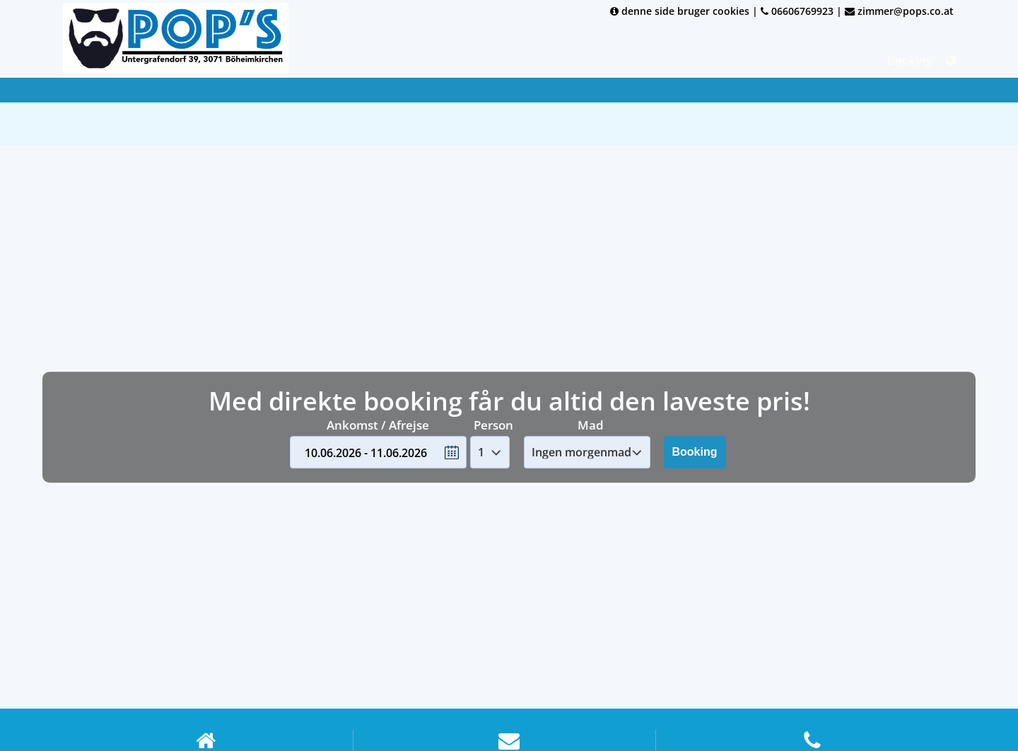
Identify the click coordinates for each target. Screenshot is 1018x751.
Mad (591, 425)
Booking (909, 61)
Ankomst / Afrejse (378, 425)
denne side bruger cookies (679, 11)
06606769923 (797, 11)
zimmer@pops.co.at (899, 11)
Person (493, 425)
